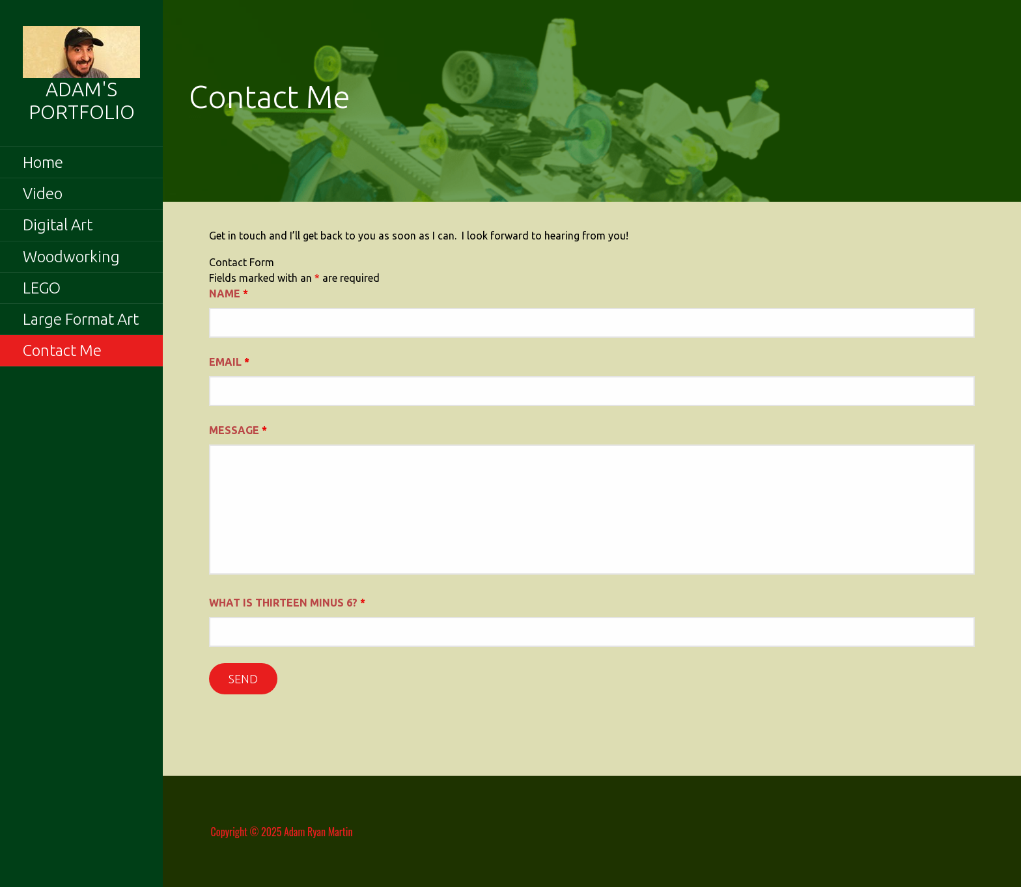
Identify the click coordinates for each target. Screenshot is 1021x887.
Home (43, 162)
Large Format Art (81, 319)
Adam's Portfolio (82, 100)
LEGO (42, 288)
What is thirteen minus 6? (287, 602)
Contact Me (62, 350)
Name (228, 293)
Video (43, 193)
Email (229, 362)
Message (238, 430)
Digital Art (57, 225)
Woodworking (71, 257)
